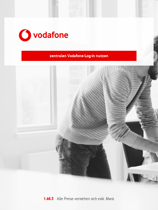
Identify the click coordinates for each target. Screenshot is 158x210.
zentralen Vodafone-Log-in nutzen (79, 55)
